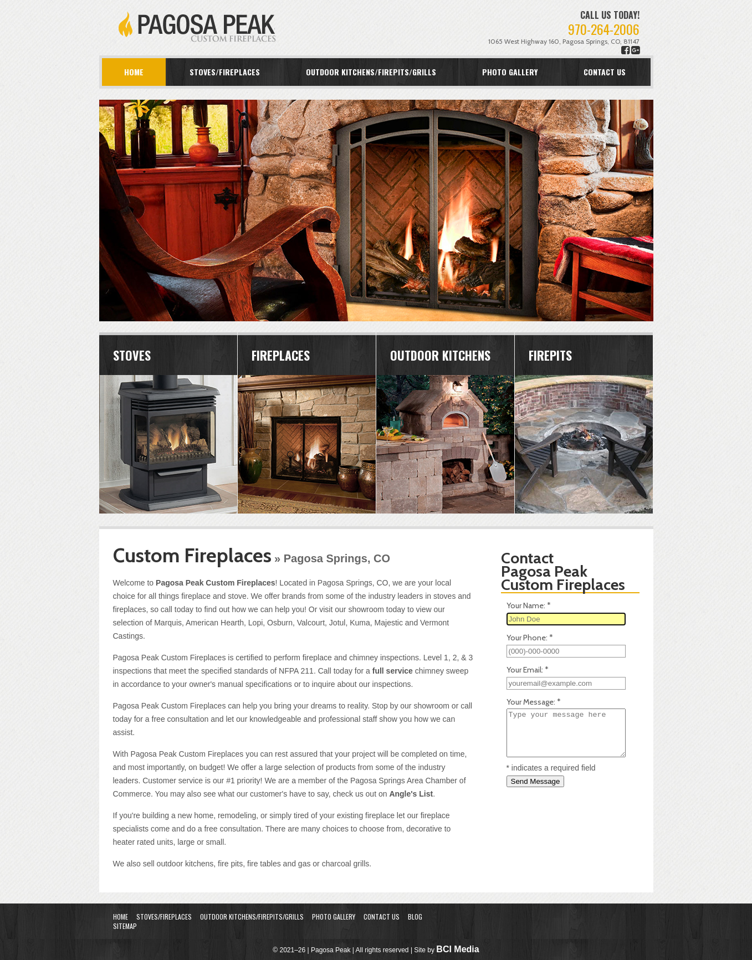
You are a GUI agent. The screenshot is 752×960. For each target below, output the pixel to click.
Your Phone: (530, 638)
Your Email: (528, 670)
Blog (415, 916)
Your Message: (534, 702)
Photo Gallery (510, 72)
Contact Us (605, 72)
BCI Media (457, 949)
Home (134, 72)
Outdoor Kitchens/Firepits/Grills (371, 72)
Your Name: (529, 605)
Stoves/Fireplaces (225, 72)
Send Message (535, 781)
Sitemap (125, 926)
